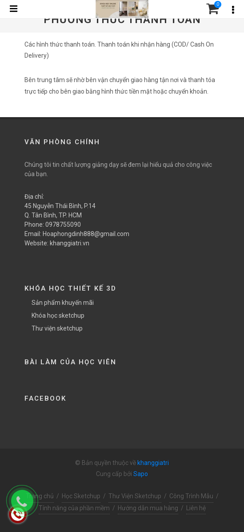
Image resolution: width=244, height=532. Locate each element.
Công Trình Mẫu (191, 496)
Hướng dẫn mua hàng (148, 508)
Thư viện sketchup (57, 328)
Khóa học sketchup (58, 315)
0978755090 (63, 224)
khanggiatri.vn (69, 243)
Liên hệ (196, 508)
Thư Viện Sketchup (134, 496)
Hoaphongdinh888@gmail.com (86, 233)
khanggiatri (153, 462)
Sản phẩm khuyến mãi (63, 302)
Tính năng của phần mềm (74, 508)
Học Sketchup (81, 496)
